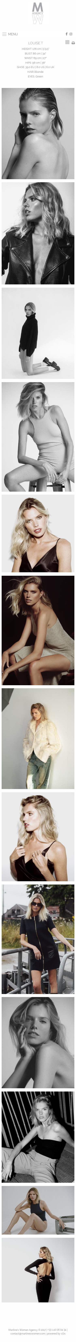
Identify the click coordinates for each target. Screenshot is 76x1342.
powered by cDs (56, 1333)
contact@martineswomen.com (28, 1333)
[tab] (67, 42)
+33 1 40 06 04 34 (57, 1330)
